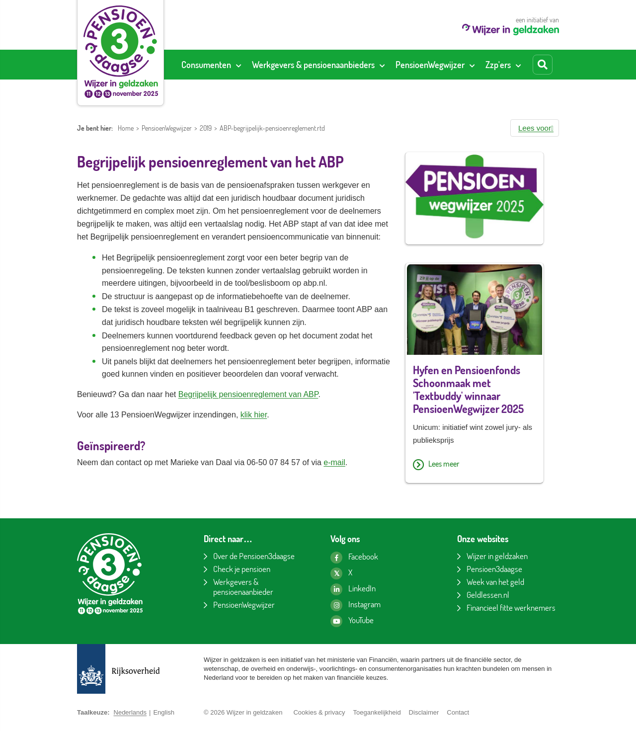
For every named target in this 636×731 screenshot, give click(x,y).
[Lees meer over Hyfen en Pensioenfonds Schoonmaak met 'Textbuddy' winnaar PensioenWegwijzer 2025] (474, 465)
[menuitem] (211, 65)
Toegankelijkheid (376, 712)
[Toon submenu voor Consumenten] (238, 64)
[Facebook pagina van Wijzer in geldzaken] (354, 558)
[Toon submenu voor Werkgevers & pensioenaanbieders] (382, 64)
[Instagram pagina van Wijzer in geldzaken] (355, 605)
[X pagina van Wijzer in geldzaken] (341, 573)
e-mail (334, 462)
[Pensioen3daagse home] (120, 51)
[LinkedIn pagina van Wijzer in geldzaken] (353, 589)
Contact (458, 712)
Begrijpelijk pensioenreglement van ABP (248, 394)
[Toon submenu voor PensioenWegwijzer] (472, 64)
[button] (534, 128)
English (163, 712)
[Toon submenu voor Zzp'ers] (518, 64)
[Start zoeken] (543, 65)
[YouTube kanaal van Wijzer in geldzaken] (352, 621)
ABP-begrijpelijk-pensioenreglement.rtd (272, 128)
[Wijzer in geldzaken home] (510, 32)
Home (126, 128)
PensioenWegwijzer (167, 128)
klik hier (253, 414)
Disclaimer (424, 712)
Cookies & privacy (319, 712)
